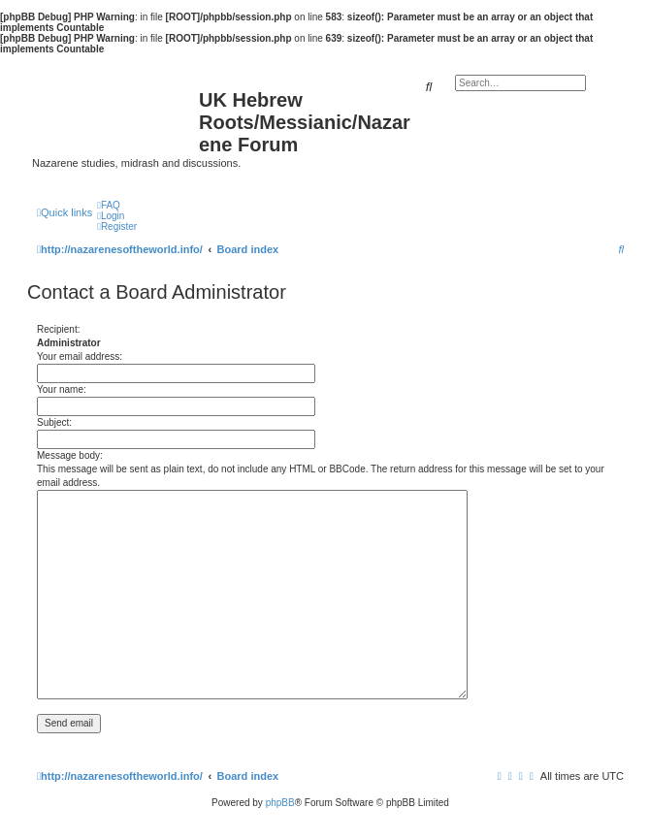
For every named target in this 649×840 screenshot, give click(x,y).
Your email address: (79, 356)
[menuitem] (108, 205)
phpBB (280, 802)
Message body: (70, 455)
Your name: (61, 389)
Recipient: (58, 329)
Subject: (54, 422)
